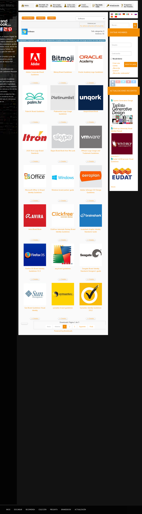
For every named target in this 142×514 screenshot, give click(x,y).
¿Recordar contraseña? (126, 79)
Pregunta (53, 510)
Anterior (63, 491)
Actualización (80, 510)
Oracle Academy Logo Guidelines (51, 118)
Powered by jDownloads (75, 499)
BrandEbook (66, 510)
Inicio (54, 491)
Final (97, 491)
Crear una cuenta (120, 71)
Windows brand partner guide (51, 275)
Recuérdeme (121, 64)
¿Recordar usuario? (125, 76)
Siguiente (88, 491)
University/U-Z (120, 162)
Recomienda (30, 510)
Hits (107, 33)
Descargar (18, 510)
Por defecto (89, 33)
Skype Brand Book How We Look (76, 197)
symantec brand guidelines (76, 432)
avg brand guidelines (51, 393)
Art (116, 133)
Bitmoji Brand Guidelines (76, 79)
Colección (42, 510)
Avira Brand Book (51, 315)
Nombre (97, 33)
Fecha (103, 33)
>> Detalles (51, 90)
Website (118, 192)
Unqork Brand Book (76, 157)
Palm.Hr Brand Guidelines (76, 118)
